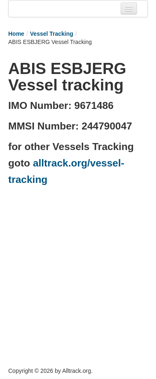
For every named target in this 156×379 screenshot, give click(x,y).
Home (16, 33)
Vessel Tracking (51, 33)
